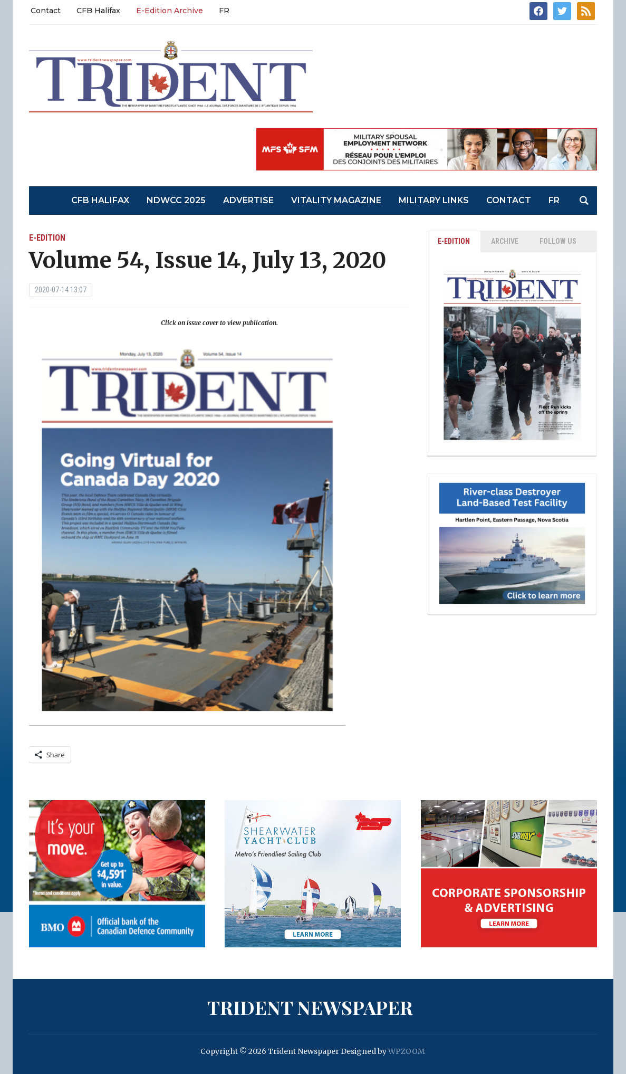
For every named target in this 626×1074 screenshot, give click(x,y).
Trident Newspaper (310, 1007)
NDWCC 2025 (176, 200)
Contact (46, 10)
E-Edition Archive (169, 10)
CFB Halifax (98, 10)
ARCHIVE (504, 241)
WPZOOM (406, 1051)
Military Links (434, 200)
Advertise (248, 200)
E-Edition (47, 238)
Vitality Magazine (336, 200)
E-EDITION (454, 241)
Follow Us (558, 241)
